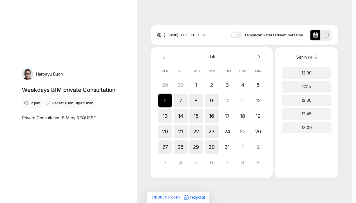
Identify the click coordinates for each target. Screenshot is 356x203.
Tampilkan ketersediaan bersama (273, 35)
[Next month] (258, 57)
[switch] (236, 35)
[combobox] (164, 35)
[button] (165, 100)
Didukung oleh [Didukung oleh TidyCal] (178, 197)
